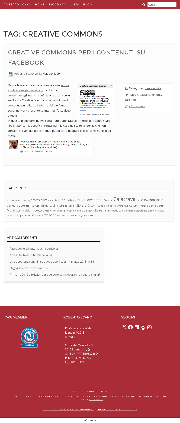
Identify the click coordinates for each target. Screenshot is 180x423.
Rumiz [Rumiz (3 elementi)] (80, 210)
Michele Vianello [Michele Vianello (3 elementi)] (157, 205)
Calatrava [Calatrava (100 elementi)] (124, 199)
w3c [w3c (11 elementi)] (31, 215)
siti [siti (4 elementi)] (85, 210)
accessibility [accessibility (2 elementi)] (25, 200)
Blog (87, 4)
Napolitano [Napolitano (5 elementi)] (37, 210)
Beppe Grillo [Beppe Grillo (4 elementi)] (76, 200)
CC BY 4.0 (96, 399)
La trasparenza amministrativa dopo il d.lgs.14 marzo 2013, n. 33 (52, 261)
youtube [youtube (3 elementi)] (85, 215)
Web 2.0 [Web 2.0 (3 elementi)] (66, 215)
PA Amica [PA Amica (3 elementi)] (54, 210)
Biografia (58, 4)
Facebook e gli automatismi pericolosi (34, 248)
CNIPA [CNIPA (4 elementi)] (144, 200)
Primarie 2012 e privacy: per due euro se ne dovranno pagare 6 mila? (55, 274)
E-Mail (70, 337)
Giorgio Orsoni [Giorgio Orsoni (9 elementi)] (86, 205)
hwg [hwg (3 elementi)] (126, 205)
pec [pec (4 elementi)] (61, 210)
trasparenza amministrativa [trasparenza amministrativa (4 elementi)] (149, 210)
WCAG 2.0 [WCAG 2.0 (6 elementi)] (50, 215)
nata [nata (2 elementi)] (47, 211)
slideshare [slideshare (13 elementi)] (101, 210)
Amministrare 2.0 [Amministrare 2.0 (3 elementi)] (56, 200)
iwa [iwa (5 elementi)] (131, 205)
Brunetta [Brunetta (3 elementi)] (108, 200)
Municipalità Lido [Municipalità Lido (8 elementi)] (19, 210)
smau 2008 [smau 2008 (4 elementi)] (116, 210)
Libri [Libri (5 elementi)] (135, 205)
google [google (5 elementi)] (101, 205)
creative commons (149, 95)
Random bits (153, 88)
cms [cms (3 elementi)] (138, 200)
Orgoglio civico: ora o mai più (29, 268)
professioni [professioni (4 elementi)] (70, 210)
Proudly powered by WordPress (68, 409)
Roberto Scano (17, 4)
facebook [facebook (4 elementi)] (70, 205)
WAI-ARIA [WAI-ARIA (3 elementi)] (39, 215)
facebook (131, 100)
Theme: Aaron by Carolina (117, 409)
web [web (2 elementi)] (59, 215)
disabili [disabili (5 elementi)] (60, 205)
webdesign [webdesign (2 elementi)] (75, 215)
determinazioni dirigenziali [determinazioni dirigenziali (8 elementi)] (37, 205)
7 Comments (137, 106)
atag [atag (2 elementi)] (68, 200)
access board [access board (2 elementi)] (13, 200)
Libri (74, 4)
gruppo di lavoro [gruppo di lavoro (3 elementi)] (114, 205)
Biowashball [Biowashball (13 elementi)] (93, 199)
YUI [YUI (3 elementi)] (91, 215)
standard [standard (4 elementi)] (128, 210)
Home (40, 4)
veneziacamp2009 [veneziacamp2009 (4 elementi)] (17, 215)
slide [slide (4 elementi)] (90, 210)
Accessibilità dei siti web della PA (31, 255)
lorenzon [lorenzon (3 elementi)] (143, 205)
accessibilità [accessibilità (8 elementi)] (39, 200)
